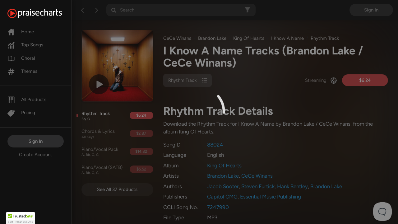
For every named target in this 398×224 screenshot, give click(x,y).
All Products (26, 99)
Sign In (36, 141)
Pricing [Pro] (21, 112)
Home (20, 32)
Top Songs (25, 45)
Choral (21, 58)
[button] (20, 218)
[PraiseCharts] (42, 13)
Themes (22, 71)
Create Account (35, 154)
